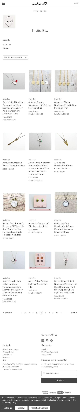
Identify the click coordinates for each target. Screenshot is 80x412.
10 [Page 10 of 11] (57, 312)
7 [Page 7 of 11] (45, 312)
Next (74, 312)
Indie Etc (7, 44)
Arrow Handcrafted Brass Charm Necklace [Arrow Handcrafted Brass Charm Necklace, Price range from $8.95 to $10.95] (14, 164)
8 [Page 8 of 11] (49, 312)
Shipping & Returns (11, 349)
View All (6, 48)
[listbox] (19, 57)
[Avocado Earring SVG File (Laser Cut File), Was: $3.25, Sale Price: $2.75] (40, 202)
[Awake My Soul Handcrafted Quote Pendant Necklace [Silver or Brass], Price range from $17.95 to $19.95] (66, 202)
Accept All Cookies (39, 407)
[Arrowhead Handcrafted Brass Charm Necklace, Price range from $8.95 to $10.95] (66, 142)
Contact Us (7, 355)
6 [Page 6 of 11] (41, 312)
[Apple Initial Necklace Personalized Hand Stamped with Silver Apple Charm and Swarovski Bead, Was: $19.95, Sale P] (14, 81)
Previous (7, 312)
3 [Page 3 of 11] (29, 312)
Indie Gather (46, 355)
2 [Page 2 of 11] (25, 312)
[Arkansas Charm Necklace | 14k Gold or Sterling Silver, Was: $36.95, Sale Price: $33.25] (66, 81)
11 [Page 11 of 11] (61, 312)
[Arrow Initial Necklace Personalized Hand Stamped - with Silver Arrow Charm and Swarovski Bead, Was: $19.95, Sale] (40, 142)
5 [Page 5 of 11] (36, 312)
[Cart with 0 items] (76, 3)
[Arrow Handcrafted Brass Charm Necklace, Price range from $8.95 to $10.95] (14, 142)
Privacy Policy (8, 352)
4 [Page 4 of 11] (33, 312)
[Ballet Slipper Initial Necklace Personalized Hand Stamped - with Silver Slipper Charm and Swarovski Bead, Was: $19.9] (66, 260)
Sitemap (6, 357)
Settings (8, 407)
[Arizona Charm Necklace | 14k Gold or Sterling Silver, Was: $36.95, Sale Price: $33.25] (40, 81)
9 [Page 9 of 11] (53, 312)
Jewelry (44, 349)
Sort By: (7, 57)
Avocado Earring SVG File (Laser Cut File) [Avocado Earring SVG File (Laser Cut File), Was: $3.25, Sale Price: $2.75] (38, 224)
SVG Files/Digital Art (49, 352)
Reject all (21, 407)
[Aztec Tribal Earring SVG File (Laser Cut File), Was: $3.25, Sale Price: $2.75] (40, 260)
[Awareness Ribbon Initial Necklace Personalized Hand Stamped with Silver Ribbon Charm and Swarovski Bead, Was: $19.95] (14, 260)
